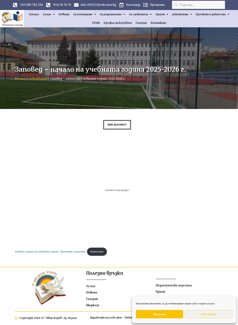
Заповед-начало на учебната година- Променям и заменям (50, 251)
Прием (161, 14)
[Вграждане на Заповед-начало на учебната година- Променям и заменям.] (117, 190)
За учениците (84, 14)
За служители (140, 14)
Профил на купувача (118, 23)
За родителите (112, 14)
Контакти (158, 23)
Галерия (141, 23)
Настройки (208, 314)
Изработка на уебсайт (105, 318)
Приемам (159, 314)
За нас (49, 14)
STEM (96, 23)
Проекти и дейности (212, 14)
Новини (64, 14)
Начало (34, 14)
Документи (182, 14)
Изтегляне (97, 251)
